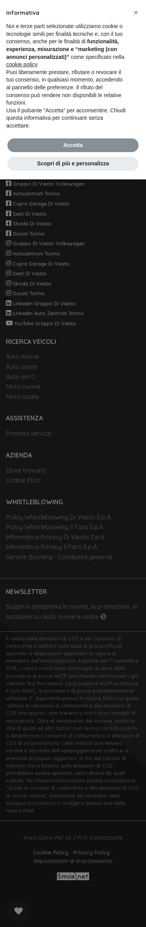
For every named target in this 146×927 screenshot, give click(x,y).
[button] (136, 12)
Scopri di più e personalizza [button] (73, 163)
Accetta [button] (73, 145)
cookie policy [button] (21, 64)
